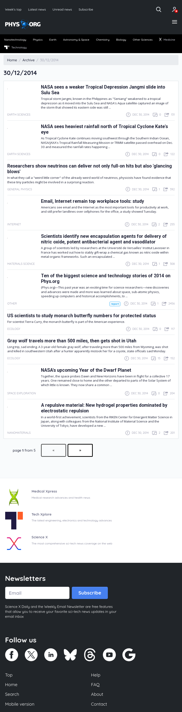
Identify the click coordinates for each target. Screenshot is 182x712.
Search (12, 694)
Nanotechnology (15, 39)
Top (9, 675)
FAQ (95, 684)
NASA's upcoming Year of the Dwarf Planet (86, 370)
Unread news (62, 9)
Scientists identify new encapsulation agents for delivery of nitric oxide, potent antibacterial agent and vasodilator (104, 239)
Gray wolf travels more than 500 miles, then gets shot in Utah (71, 341)
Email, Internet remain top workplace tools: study (92, 201)
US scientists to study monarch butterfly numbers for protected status (81, 315)
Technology (15, 47)
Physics (38, 39)
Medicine (167, 39)
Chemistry (102, 39)
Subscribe (86, 9)
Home (11, 684)
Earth (52, 39)
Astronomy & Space (76, 39)
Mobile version (20, 704)
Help (96, 675)
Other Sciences (143, 39)
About (97, 694)
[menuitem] (15, 40)
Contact (99, 704)
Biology (121, 39)
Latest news (37, 9)
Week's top (13, 9)
